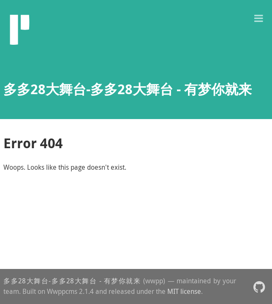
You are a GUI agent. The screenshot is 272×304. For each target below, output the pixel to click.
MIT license (184, 291)
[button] (258, 17)
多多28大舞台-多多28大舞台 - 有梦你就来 (72, 280)
